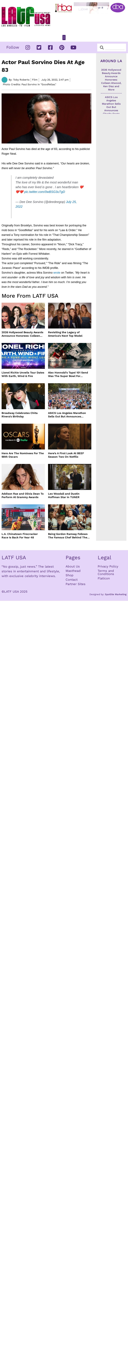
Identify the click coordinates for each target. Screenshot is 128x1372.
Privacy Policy (108, 566)
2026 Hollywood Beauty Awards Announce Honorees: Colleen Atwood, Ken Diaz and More (22, 334)
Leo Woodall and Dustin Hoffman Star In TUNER (63, 495)
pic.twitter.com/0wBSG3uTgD (44, 192)
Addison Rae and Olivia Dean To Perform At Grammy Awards (23, 495)
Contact (72, 579)
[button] (63, 37)
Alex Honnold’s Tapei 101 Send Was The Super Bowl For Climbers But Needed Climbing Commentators (68, 374)
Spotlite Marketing (115, 594)
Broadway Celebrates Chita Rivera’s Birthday (20, 414)
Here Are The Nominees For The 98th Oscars (23, 455)
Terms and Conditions (106, 572)
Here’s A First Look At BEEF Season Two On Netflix (66, 455)
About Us (73, 566)
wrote (56, 272)
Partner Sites (75, 584)
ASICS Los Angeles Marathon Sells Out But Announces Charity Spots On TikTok (67, 414)
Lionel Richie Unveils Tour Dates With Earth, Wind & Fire (23, 374)
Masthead (73, 571)
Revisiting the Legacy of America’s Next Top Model (65, 334)
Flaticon (104, 578)
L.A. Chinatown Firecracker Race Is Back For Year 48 (20, 535)
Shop (69, 575)
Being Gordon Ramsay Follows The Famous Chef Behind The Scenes (68, 535)
